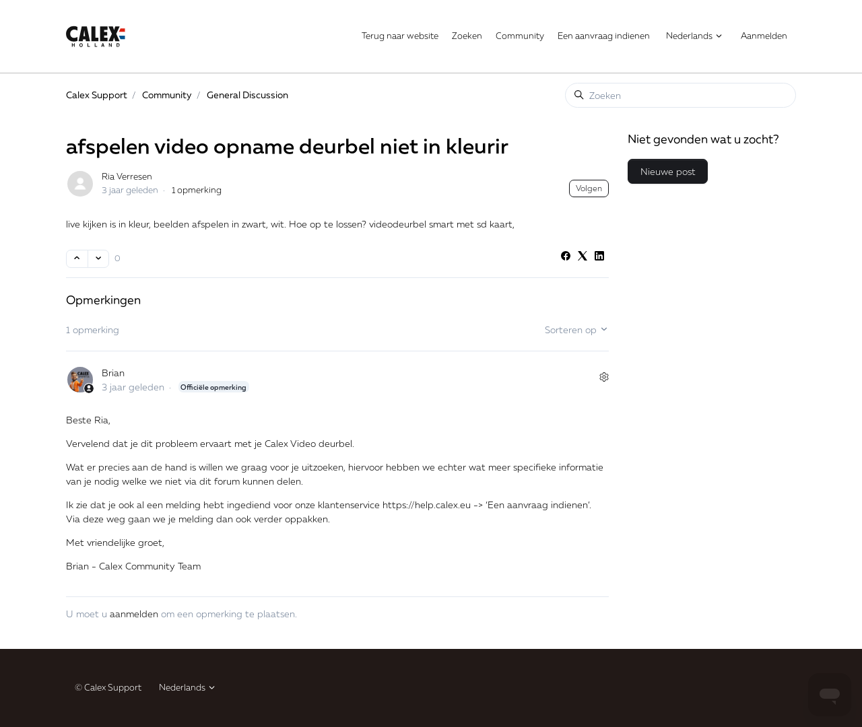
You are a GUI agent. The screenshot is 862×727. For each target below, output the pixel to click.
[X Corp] (582, 257)
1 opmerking (197, 189)
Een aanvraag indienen (604, 35)
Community (520, 35)
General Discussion (247, 94)
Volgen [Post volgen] (589, 188)
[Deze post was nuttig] (77, 259)
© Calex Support (108, 687)
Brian (113, 372)
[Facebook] (565, 257)
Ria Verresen (127, 176)
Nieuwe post (668, 171)
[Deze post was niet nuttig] (99, 259)
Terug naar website (400, 35)
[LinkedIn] (599, 257)
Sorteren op (577, 329)
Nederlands (694, 35)
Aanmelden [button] (764, 35)
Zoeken (467, 35)
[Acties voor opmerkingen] (604, 377)
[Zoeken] (680, 95)
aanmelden (134, 613)
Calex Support (96, 94)
